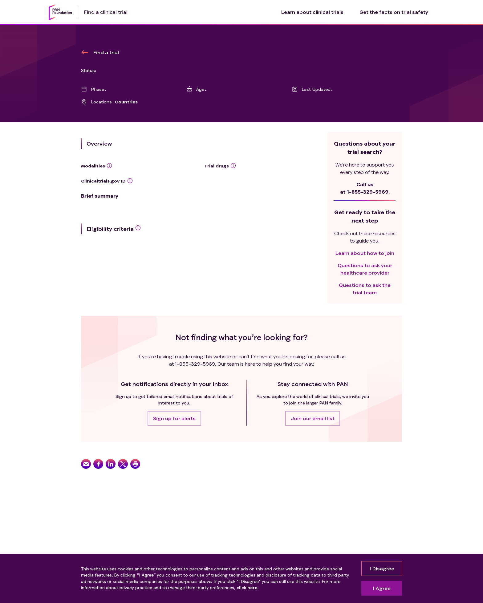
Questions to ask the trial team (365, 288)
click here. (247, 587)
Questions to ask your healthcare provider (365, 268)
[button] (174, 418)
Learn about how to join (364, 253)
